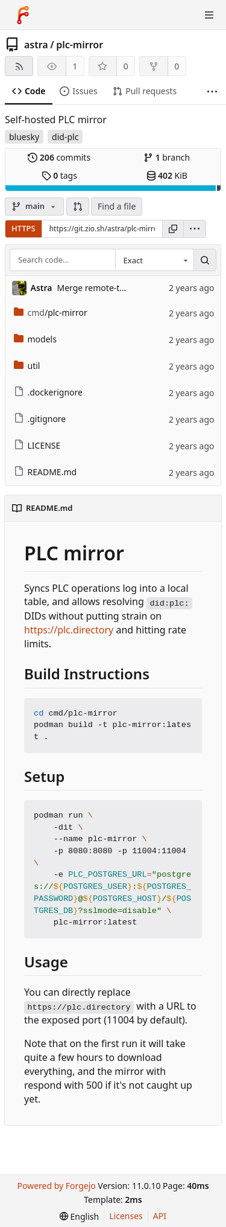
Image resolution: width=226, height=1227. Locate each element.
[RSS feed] (19, 66)
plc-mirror (79, 45)
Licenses (126, 1216)
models (35, 339)
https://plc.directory (68, 629)
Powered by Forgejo (56, 1185)
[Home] (23, 15)
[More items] (212, 91)
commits (59, 157)
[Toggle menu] (209, 15)
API (159, 1216)
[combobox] (154, 260)
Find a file (117, 206)
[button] (77, 206)
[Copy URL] (173, 229)
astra (36, 45)
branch (166, 157)
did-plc (65, 137)
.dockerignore (48, 392)
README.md (45, 472)
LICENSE (37, 445)
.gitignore (40, 418)
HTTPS (23, 228)
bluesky (24, 137)
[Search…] (204, 260)
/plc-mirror (50, 312)
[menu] (194, 229)
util (27, 365)
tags (59, 175)
